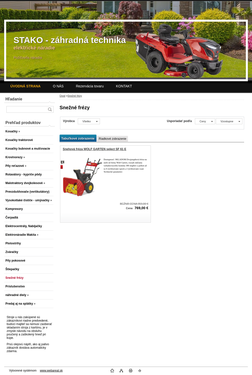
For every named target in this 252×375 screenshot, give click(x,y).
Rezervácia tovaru (90, 86)
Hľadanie (13, 99)
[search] (49, 109)
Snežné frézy (75, 95)
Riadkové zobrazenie (112, 139)
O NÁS (58, 86)
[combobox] (205, 121)
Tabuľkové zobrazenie (77, 138)
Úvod (62, 95)
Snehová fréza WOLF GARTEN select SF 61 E (94, 149)
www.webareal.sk (51, 370)
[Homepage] (25, 86)
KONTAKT (124, 86)
